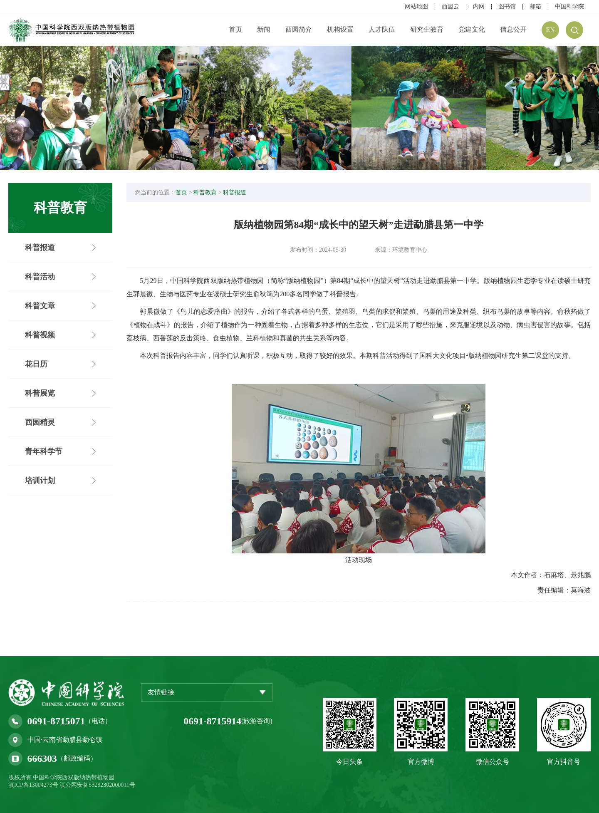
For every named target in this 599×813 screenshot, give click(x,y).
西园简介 (298, 29)
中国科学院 (569, 7)
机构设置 (340, 29)
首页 (235, 29)
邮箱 (535, 7)
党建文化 (471, 29)
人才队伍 (382, 29)
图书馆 (507, 7)
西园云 (450, 7)
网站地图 (416, 7)
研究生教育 (426, 29)
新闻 (263, 29)
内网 (479, 7)
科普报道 (237, 193)
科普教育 (207, 193)
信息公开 (513, 29)
